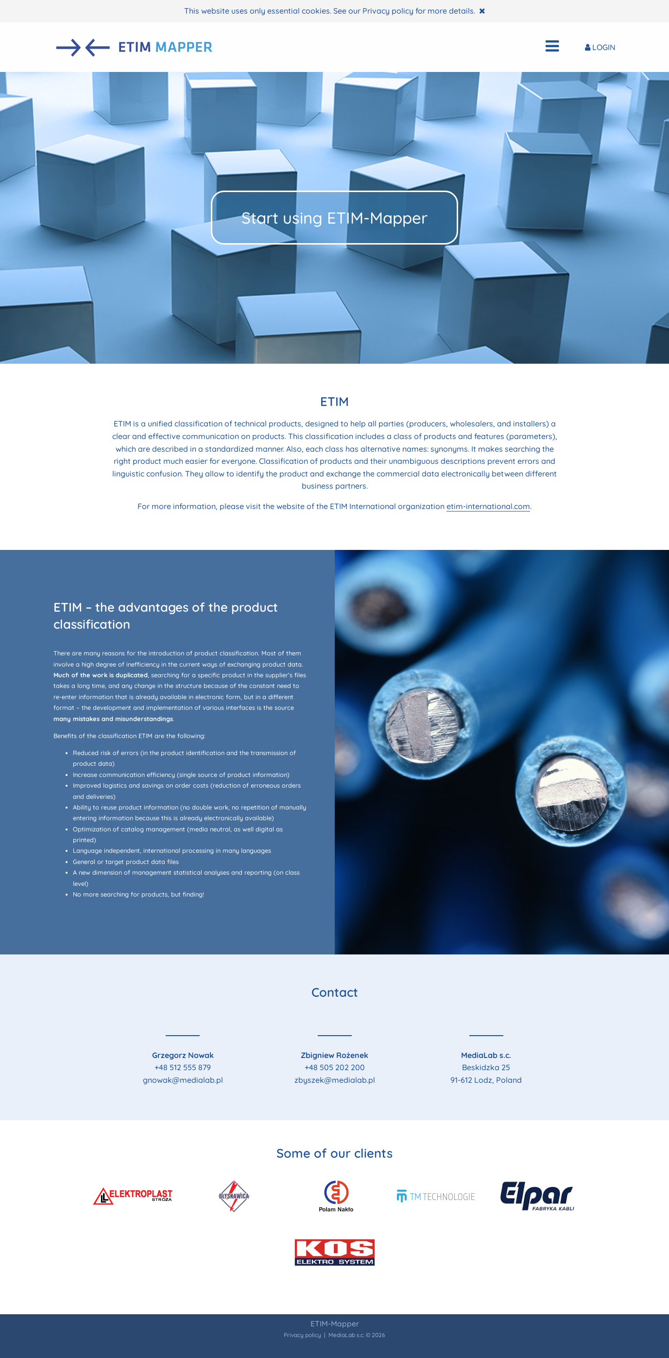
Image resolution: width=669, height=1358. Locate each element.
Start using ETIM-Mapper (334, 218)
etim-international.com (488, 506)
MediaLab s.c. (346, 1335)
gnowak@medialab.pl (183, 1080)
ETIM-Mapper (334, 1323)
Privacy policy (387, 11)
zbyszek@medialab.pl (334, 1080)
